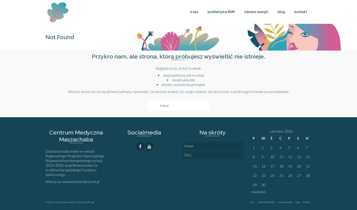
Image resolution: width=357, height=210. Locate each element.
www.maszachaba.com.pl (81, 181)
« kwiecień (258, 192)
